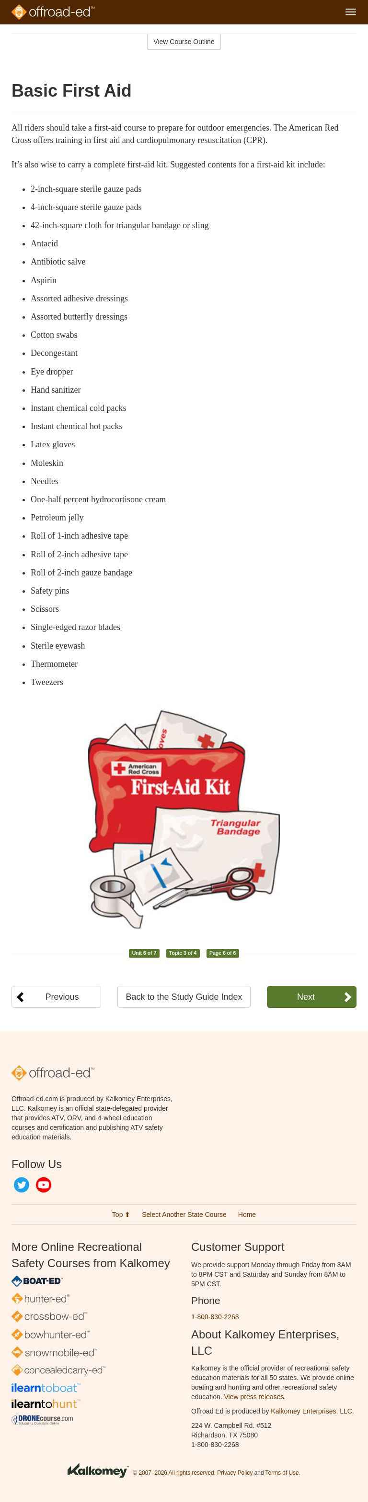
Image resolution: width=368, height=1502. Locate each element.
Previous (62, 997)
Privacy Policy (235, 1472)
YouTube (43, 1185)
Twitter (21, 1185)
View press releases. (255, 1397)
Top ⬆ (121, 1214)
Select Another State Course (184, 1214)
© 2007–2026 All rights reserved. (174, 1472)
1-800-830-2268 (215, 1317)
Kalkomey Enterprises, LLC (311, 1411)
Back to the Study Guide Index (184, 997)
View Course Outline (183, 41)
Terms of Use (282, 1472)
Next (306, 997)
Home (247, 1214)
